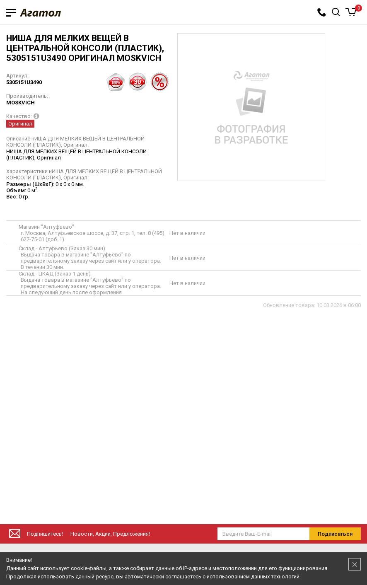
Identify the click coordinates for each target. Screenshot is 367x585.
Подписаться (335, 534)
